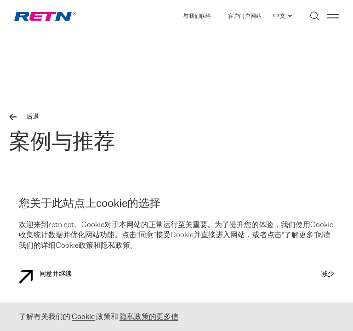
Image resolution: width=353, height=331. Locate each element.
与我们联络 (197, 16)
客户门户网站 (245, 16)
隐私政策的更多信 (149, 317)
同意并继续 (45, 277)
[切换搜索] (314, 16)
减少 (327, 274)
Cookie (83, 317)
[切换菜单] (333, 16)
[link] (45, 16)
